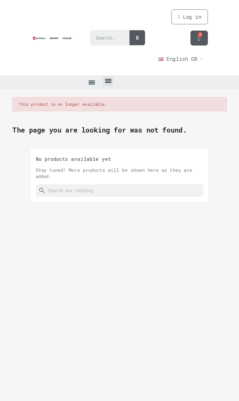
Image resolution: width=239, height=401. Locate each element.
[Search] (119, 190)
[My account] (190, 17)
